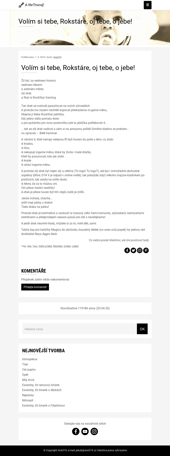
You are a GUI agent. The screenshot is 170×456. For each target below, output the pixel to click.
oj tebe (67, 246)
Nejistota (28, 395)
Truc (35, 246)
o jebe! (75, 246)
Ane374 (57, 57)
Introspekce (29, 359)
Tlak (25, 364)
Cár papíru (29, 369)
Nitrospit (27, 400)
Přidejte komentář (35, 287)
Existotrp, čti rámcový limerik (40, 385)
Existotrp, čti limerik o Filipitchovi (43, 405)
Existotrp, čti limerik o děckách (42, 390)
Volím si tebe (45, 246)
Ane (29, 246)
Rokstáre (57, 246)
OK (142, 328)
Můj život (28, 380)
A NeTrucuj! (31, 4)
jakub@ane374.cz (86, 450)
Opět (25, 374)
